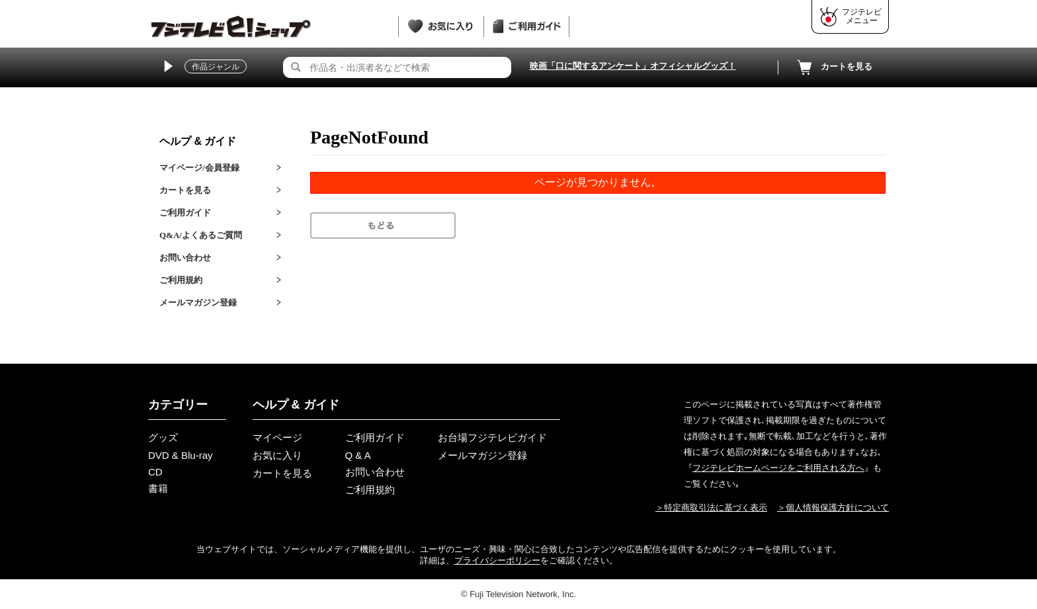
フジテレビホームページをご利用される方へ (778, 468)
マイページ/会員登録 (199, 168)
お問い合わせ (185, 258)
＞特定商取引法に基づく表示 (711, 507)
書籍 (158, 488)
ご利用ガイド (185, 213)
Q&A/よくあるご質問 (200, 235)
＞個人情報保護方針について (833, 507)
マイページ (277, 437)
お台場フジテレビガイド (492, 437)
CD (155, 471)
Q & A (358, 455)
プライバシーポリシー (497, 560)
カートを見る (833, 67)
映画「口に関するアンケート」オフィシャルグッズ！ (633, 66)
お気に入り (277, 455)
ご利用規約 (180, 280)
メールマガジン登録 (198, 302)
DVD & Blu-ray (180, 455)
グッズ (163, 437)
